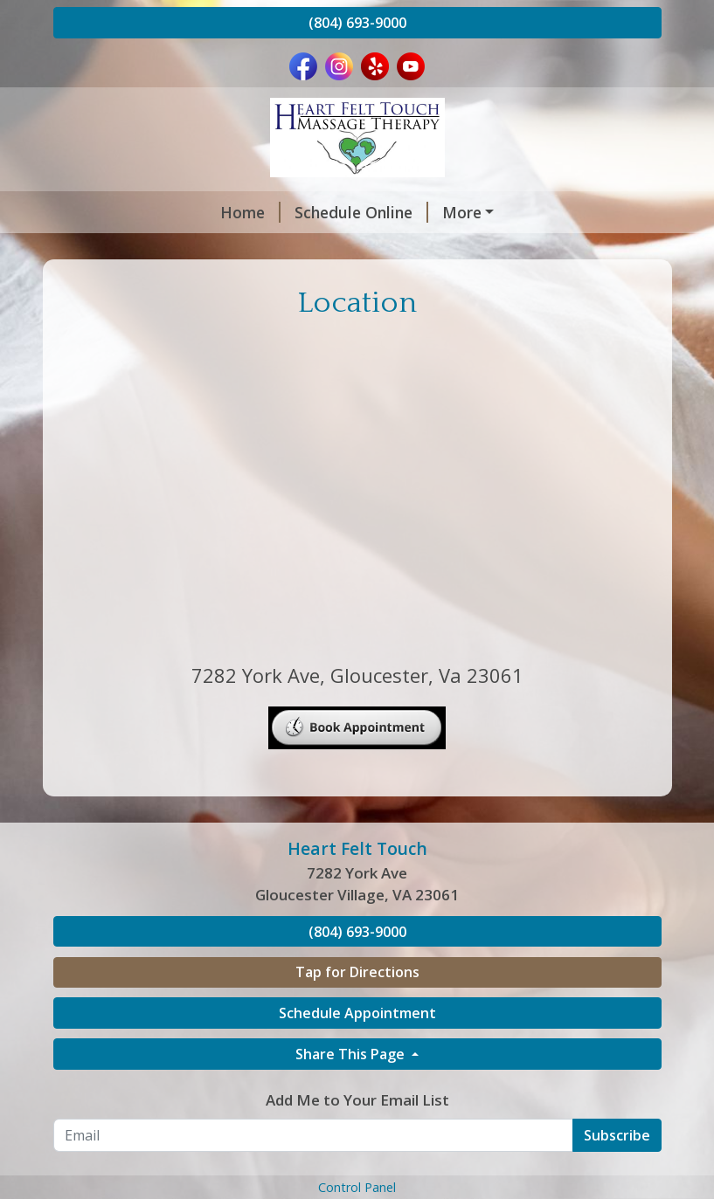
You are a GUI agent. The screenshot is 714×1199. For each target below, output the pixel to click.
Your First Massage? (150, 323)
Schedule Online (208, 212)
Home (97, 212)
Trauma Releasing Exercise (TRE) (501, 286)
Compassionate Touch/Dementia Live (213, 286)
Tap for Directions (357, 1082)
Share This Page (351, 1165)
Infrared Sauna (422, 248)
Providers (332, 212)
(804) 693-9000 (357, 22)
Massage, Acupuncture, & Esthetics (206, 248)
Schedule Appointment (357, 1124)
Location (408, 323)
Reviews (536, 248)
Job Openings (304, 323)
